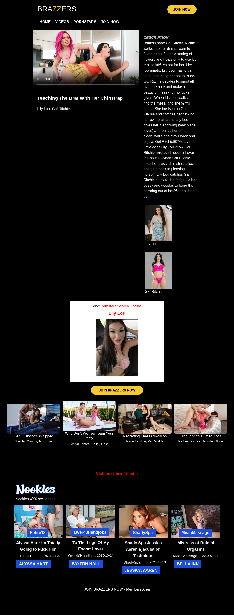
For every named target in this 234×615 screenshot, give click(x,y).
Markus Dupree (189, 441)
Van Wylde (155, 441)
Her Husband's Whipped (33, 436)
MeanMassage (195, 532)
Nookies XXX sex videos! (36, 499)
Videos (62, 22)
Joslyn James (80, 444)
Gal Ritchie (61, 109)
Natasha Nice (136, 441)
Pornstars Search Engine (121, 306)
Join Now (110, 22)
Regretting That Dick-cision (145, 436)
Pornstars (85, 22)
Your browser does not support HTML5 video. (86, 60)
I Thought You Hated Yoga (200, 436)
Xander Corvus (26, 441)
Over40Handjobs (90, 532)
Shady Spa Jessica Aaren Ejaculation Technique (143, 549)
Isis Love (45, 441)
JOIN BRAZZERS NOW (117, 390)
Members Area (138, 589)
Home (45, 22)
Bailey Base (100, 444)
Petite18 (37, 532)
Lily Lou (43, 109)
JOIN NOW (182, 9)
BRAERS (56, 9)
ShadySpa (143, 532)
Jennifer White (212, 441)
